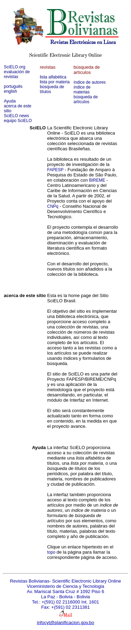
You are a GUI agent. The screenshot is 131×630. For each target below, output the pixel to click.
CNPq (52, 206)
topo (51, 552)
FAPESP (55, 169)
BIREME (97, 180)
